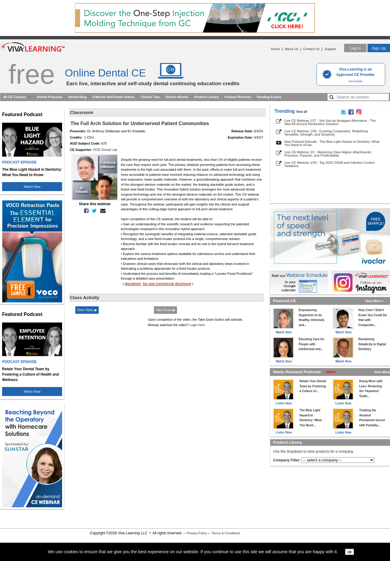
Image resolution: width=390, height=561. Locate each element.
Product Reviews (237, 97)
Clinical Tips (150, 97)
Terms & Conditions (226, 533)
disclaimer (133, 284)
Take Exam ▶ (165, 310)
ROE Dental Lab (105, 150)
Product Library (206, 97)
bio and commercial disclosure (167, 284)
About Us (291, 49)
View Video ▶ (87, 310)
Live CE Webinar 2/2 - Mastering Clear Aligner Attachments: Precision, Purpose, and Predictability (328, 153)
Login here (197, 325)
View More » (374, 301)
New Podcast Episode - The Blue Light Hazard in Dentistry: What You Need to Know (332, 143)
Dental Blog (77, 97)
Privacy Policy (197, 533)
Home (275, 49)
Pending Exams (269, 97)
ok (349, 552)
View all (301, 111)
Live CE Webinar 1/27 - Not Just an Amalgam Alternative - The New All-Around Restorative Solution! (330, 122)
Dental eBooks (177, 97)
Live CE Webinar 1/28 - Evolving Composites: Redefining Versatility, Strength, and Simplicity (326, 132)
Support (330, 49)
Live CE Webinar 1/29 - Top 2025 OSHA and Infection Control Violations (329, 164)
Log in (355, 48)
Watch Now (32, 186)
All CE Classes (14, 97)
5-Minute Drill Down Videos (113, 97)
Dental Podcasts (50, 97)
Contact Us (311, 49)
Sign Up (379, 48)
